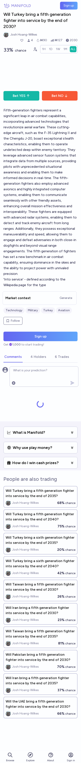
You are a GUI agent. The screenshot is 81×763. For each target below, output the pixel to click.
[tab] (13, 357)
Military (33, 310)
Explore (30, 757)
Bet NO (60, 96)
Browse (10, 757)
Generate (66, 298)
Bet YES (21, 96)
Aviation (64, 310)
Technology (14, 310)
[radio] (43, 49)
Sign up (69, 5)
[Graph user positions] (35, 49)
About (50, 757)
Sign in (71, 757)
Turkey (48, 310)
